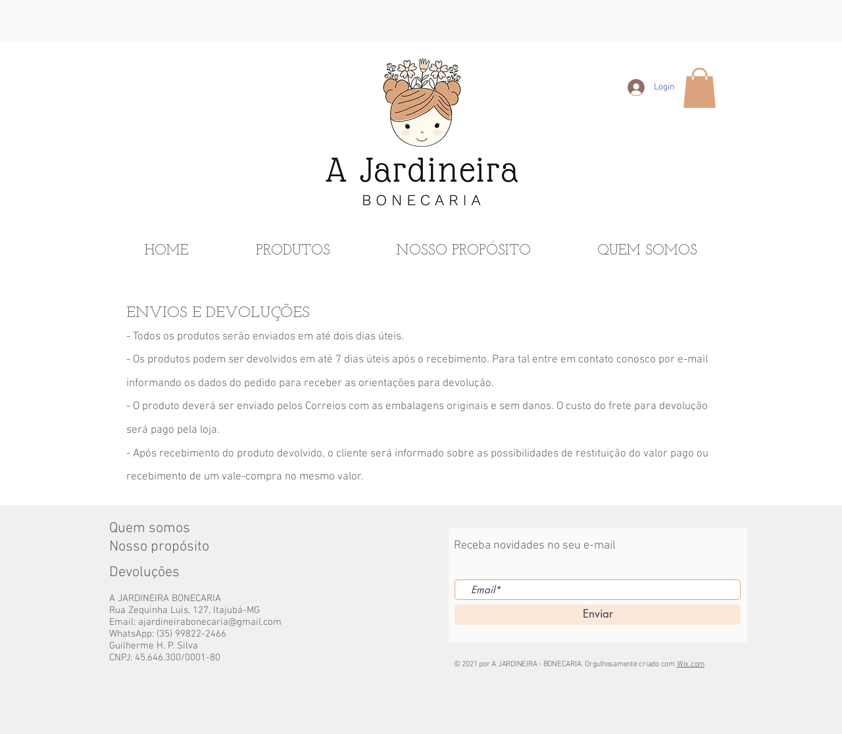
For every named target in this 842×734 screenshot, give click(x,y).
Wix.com (691, 664)
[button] (699, 88)
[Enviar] (598, 614)
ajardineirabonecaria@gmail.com (210, 622)
